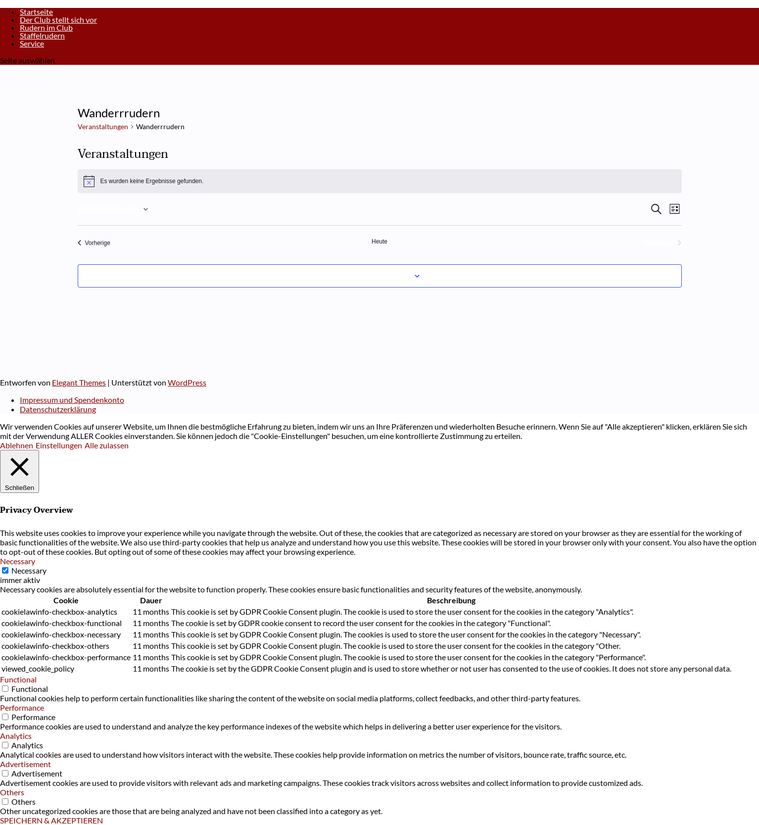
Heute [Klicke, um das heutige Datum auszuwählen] (379, 241)
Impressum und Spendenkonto (72, 399)
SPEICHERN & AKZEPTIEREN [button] (51, 820)
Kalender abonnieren (373, 276)
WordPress (187, 382)
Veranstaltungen (103, 126)
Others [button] (12, 792)
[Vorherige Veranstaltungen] (94, 243)
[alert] (380, 181)
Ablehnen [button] (16, 445)
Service (32, 43)
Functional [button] (18, 679)
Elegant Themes (79, 382)
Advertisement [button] (25, 764)
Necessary (29, 570)
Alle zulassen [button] (107, 445)
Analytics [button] (16, 735)
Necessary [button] (17, 561)
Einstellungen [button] (59, 445)
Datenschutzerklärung (58, 409)
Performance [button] (22, 707)
